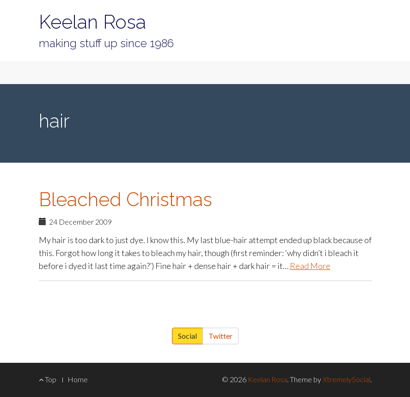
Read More (310, 266)
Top (47, 379)
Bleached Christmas (125, 199)
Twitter (220, 335)
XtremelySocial (346, 379)
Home (77, 379)
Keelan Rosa (92, 22)
